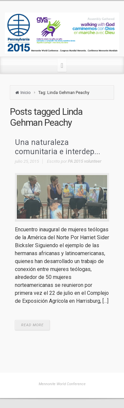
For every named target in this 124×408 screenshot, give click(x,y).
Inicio (26, 92)
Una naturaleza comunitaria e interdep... (57, 147)
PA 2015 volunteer (84, 161)
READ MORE (32, 325)
